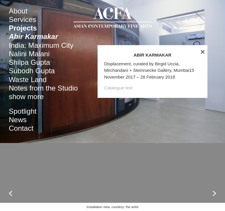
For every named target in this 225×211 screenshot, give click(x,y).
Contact (21, 128)
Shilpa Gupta (29, 62)
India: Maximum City (41, 45)
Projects (23, 28)
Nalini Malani (29, 54)
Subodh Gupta (32, 71)
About (18, 11)
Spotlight (23, 111)
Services (22, 19)
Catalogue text (118, 121)
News (18, 120)
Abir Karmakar (33, 36)
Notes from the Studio (43, 88)
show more (26, 97)
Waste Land (28, 80)
